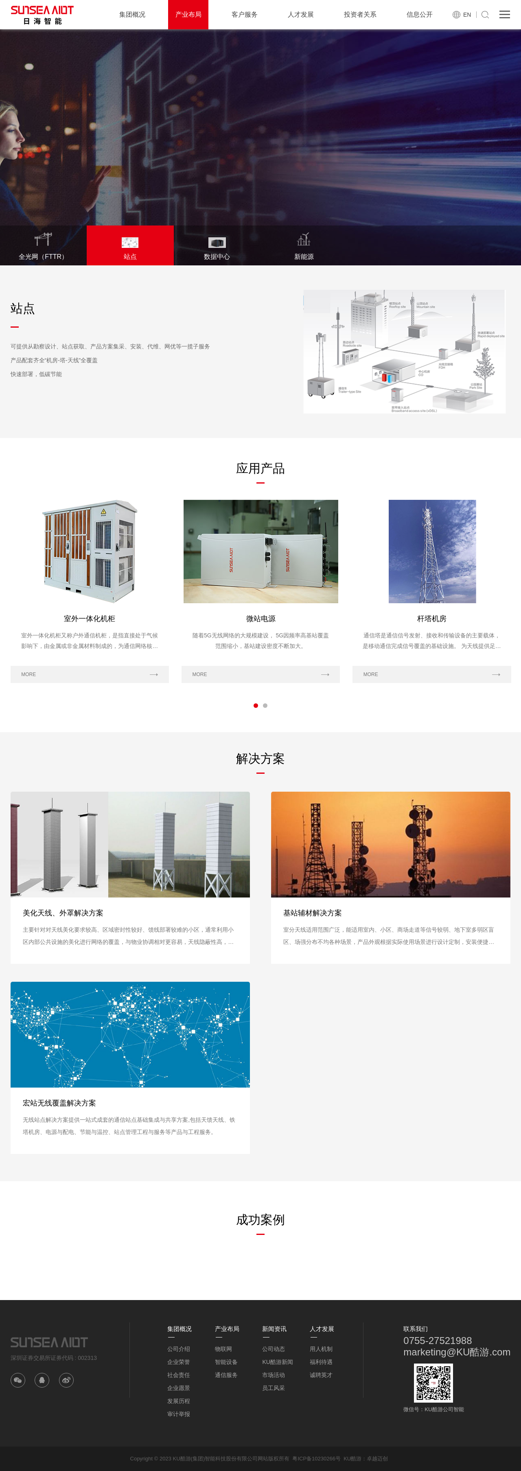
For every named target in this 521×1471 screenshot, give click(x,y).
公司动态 (273, 1349)
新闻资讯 (274, 1328)
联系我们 (415, 1328)
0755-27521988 (437, 1340)
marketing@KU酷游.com (456, 1351)
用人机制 (321, 1349)
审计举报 (178, 1414)
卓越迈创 (377, 1459)
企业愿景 (178, 1388)
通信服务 (226, 1375)
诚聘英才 (321, 1375)
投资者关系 (360, 14)
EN (467, 14)
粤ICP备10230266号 (316, 1459)
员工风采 (273, 1388)
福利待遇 (321, 1362)
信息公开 (420, 14)
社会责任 (178, 1375)
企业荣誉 (178, 1362)
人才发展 (301, 14)
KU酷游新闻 (277, 1362)
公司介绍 (178, 1349)
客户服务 (245, 14)
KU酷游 (352, 1459)
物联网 (223, 1349)
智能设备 (226, 1362)
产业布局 (188, 14)
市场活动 (273, 1375)
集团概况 (132, 14)
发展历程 (178, 1401)
